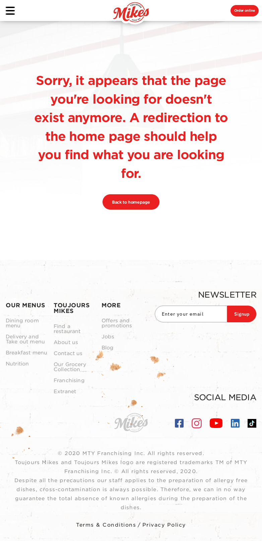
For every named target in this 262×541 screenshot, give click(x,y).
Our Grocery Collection (70, 367)
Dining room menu (22, 323)
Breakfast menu (26, 352)
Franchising (69, 380)
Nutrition (17, 363)
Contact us (68, 353)
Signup (241, 314)
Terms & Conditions (106, 525)
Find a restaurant (67, 329)
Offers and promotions (117, 323)
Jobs (108, 336)
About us (66, 342)
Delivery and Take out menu (25, 339)
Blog (108, 347)
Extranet (65, 391)
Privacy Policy (164, 525)
